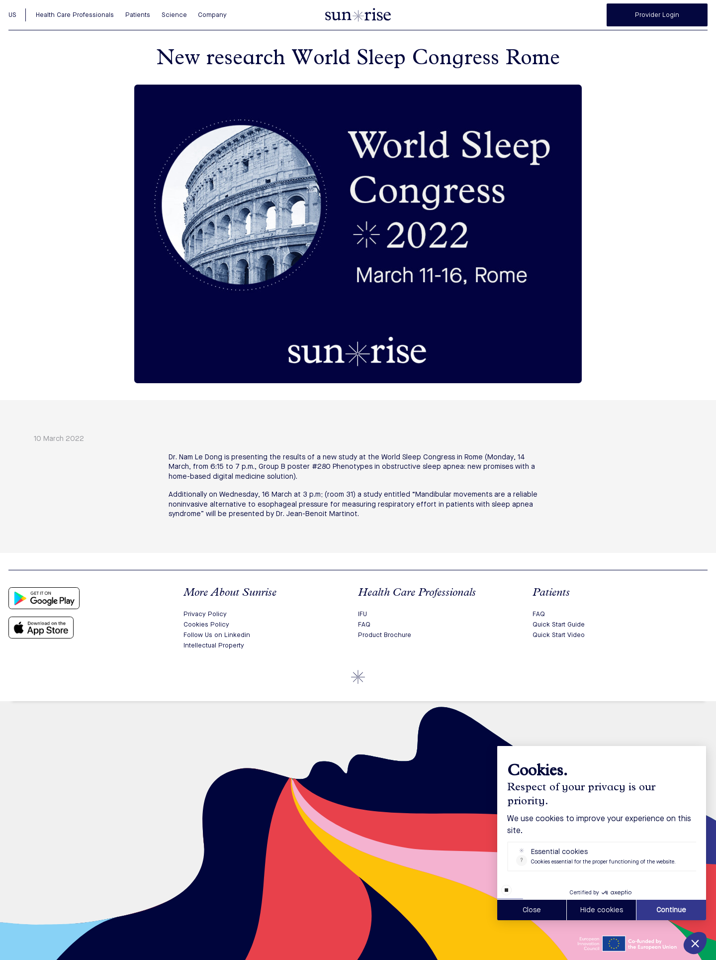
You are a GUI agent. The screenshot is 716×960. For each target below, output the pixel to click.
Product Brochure (384, 635)
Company (212, 14)
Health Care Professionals (75, 14)
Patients (137, 14)
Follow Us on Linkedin (216, 635)
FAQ (364, 624)
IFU (362, 614)
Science (174, 14)
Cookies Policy (206, 624)
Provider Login (657, 14)
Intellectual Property (213, 645)
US (12, 14)
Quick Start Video (559, 635)
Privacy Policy (205, 614)
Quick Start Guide (559, 624)
